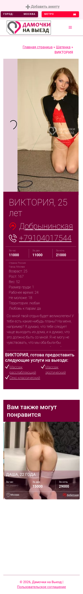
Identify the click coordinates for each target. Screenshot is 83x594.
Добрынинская (46, 226)
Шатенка (63, 47)
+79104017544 (45, 238)
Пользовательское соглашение (41, 587)
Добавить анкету (43, 6)
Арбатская (73, 495)
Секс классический (25, 378)
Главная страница (37, 47)
